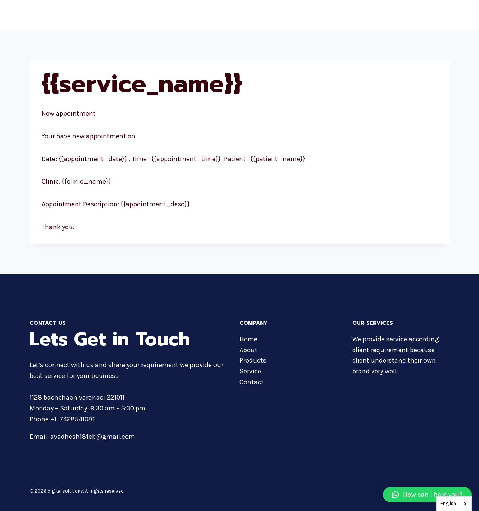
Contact (433, 15)
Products (333, 15)
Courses (367, 15)
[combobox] (454, 503)
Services (401, 15)
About (303, 15)
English (448, 503)
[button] (427, 494)
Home (278, 15)
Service (250, 371)
